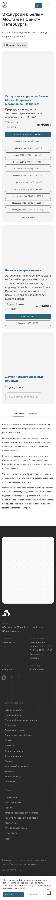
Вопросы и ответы (13, 751)
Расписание (10, 725)
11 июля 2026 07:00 (28, 162)
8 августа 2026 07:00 (28, 189)
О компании (10, 797)
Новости (8, 807)
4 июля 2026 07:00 (28, 155)
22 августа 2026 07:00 (28, 203)
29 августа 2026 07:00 (28, 210)
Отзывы (33, 413)
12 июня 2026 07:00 (28, 141)
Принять (8, 894)
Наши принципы (12, 802)
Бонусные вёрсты (13, 756)
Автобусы (9, 771)
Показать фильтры (15, 45)
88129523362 (9, 642)
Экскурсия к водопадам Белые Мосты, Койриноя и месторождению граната (26, 100)
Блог (6, 838)
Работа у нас (11, 823)
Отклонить (32, 894)
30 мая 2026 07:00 (28, 135)
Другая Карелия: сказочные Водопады (24, 378)
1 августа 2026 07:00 (28, 182)
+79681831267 (37, 669)
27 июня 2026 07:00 (28, 148)
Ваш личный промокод (16, 766)
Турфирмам (10, 833)
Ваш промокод (12, 776)
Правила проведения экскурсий (21, 817)
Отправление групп (14, 730)
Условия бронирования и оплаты (21, 812)
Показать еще (27, 217)
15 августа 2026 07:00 (28, 196)
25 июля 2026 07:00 (28, 176)
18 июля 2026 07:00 (28, 169)
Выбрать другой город (13, 36)
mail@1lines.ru (9, 669)
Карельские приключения (23, 270)
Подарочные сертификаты (18, 735)
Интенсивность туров (15, 828)
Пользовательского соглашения (24, 864)
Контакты (9, 745)
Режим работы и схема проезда (20, 720)
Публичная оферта (14, 710)
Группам (8, 761)
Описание (18, 413)
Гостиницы (9, 781)
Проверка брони (12, 715)
